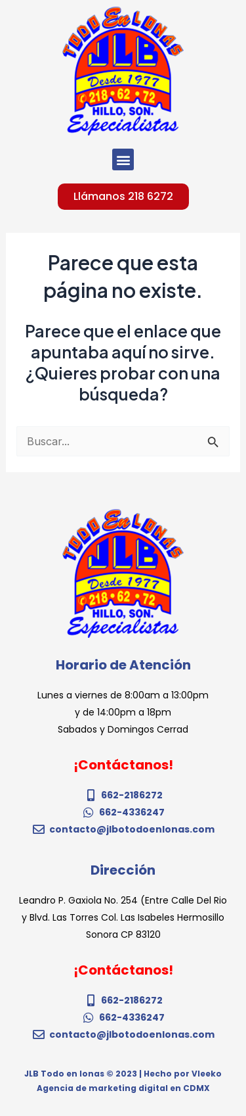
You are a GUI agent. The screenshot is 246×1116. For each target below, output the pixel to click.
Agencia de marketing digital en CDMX (123, 1088)
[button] (123, 159)
